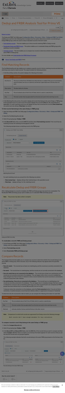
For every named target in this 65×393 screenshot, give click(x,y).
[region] (32, 387)
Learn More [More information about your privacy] (56, 386)
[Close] (62, 385)
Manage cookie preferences (32, 390)
